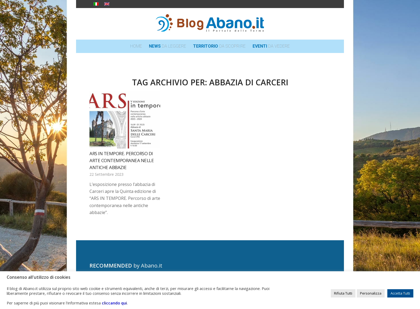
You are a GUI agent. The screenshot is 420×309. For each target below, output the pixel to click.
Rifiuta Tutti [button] (343, 293)
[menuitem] (136, 46)
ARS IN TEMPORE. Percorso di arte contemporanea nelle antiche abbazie (121, 160)
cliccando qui (114, 303)
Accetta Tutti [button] (400, 293)
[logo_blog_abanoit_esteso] (210, 24)
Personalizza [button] (370, 293)
